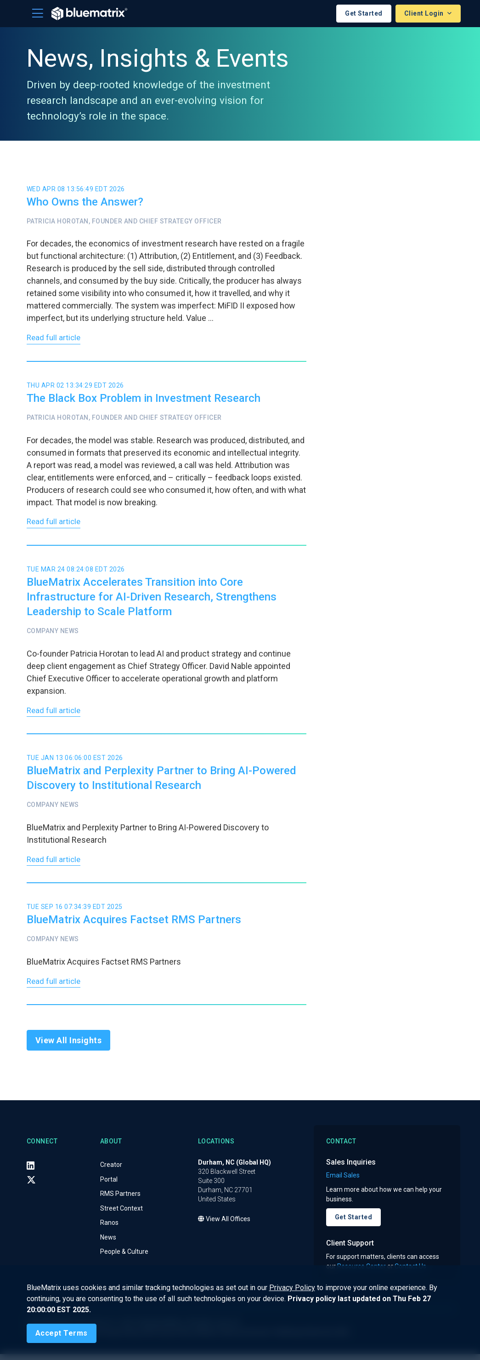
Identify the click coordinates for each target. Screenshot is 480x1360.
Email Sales (343, 1181)
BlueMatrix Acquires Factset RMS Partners (134, 924)
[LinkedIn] (31, 1171)
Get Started (364, 13)
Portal (109, 1185)
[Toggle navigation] (37, 13)
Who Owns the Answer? (85, 201)
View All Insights (68, 1046)
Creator (111, 1171)
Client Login (425, 13)
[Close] (61, 1333)
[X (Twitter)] (31, 1186)
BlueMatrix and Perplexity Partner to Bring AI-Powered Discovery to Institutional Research (161, 781)
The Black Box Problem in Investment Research (143, 399)
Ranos (109, 1229)
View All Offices (224, 1225)
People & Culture (124, 1258)
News (108, 1243)
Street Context (121, 1214)
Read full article (55, 339)
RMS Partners (120, 1200)
